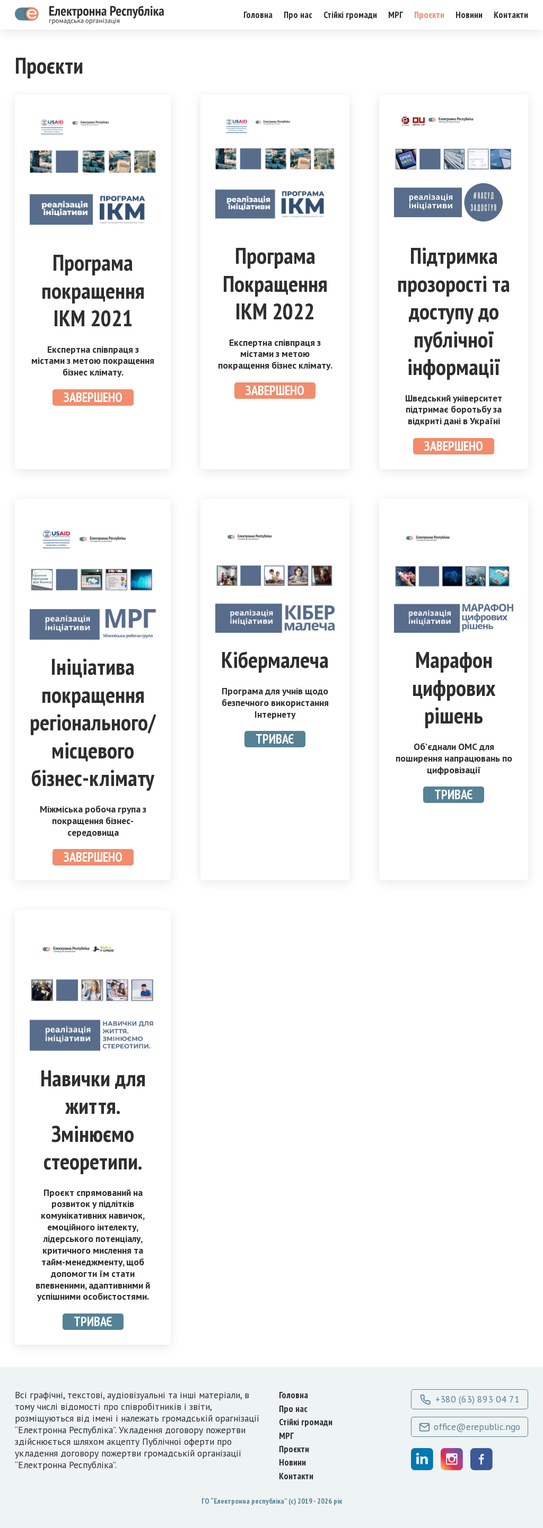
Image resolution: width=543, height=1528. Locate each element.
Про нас (298, 14)
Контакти (511, 14)
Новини (469, 14)
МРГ (395, 14)
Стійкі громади (350, 14)
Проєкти (429, 14)
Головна (258, 14)
